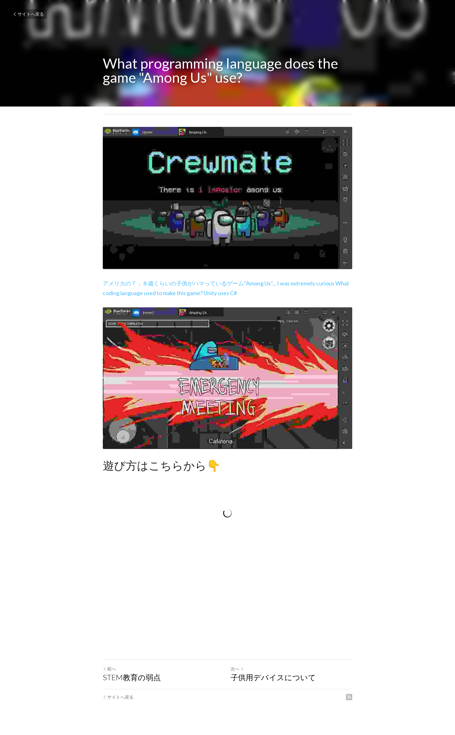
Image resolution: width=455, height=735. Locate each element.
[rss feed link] (349, 697)
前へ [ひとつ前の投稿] (109, 668)
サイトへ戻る (28, 14)
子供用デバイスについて (273, 677)
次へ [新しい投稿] (237, 668)
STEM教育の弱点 (132, 677)
